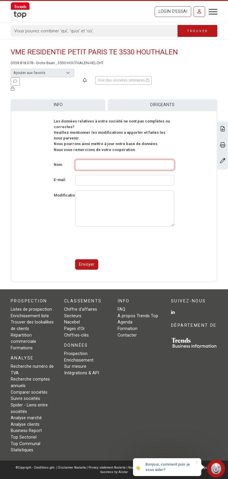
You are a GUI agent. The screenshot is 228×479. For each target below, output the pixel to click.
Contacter (127, 335)
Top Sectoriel (24, 437)
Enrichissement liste (30, 315)
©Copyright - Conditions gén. (36, 467)
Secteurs (72, 315)
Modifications (66, 195)
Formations (22, 348)
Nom (58, 164)
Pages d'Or (74, 328)
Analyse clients (25, 424)
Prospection (76, 353)
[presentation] (120, 243)
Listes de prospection (31, 309)
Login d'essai (173, 11)
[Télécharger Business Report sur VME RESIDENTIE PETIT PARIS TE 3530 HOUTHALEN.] (223, 129)
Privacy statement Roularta (107, 467)
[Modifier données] (222, 161)
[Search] (94, 31)
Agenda (125, 322)
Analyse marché (26, 417)
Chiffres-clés (76, 335)
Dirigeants (162, 104)
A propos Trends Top (138, 315)
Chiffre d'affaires (80, 309)
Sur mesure (75, 366)
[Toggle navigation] (211, 11)
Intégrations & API (81, 373)
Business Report (26, 430)
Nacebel (72, 322)
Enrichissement (79, 360)
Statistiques (22, 450)
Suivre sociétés (25, 398)
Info (58, 104)
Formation (127, 328)
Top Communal (25, 443)
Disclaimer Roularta (72, 467)
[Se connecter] (199, 11)
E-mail (59, 180)
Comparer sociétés (29, 392)
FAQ (121, 309)
